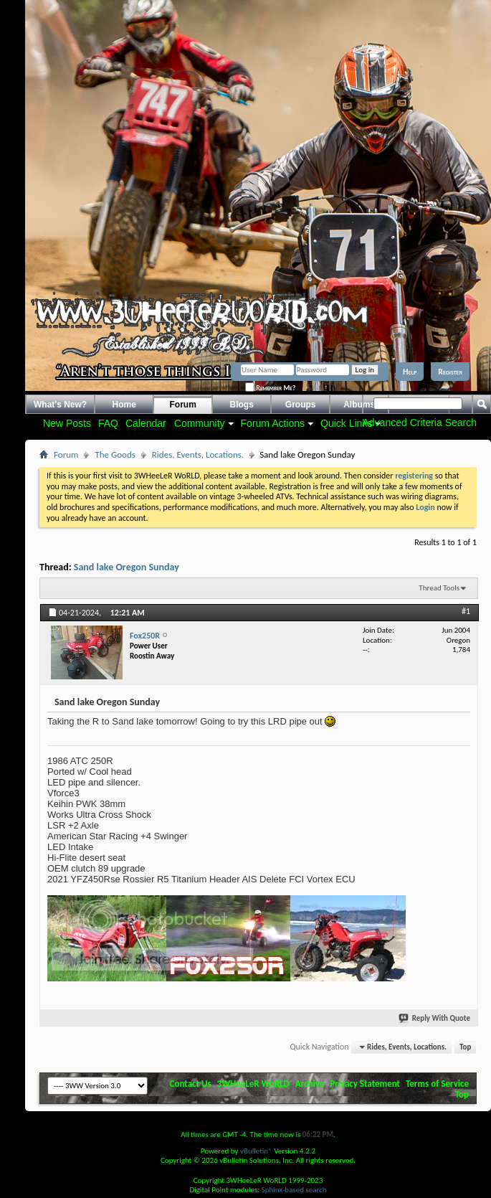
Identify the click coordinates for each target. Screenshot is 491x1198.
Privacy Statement (365, 1083)
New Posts (67, 423)
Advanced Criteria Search (419, 422)
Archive (310, 1083)
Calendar (145, 423)
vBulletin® (256, 1151)
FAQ (108, 423)
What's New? (60, 405)
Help (409, 372)
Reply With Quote (435, 1018)
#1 (466, 611)
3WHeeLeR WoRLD (253, 1083)
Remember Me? (270, 387)
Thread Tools (439, 588)
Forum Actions (273, 423)
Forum (183, 405)
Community (199, 423)
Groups (300, 405)
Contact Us (190, 1083)
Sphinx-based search (294, 1189)
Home (124, 405)
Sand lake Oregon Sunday (126, 567)
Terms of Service (437, 1083)
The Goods (115, 454)
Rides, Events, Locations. (198, 454)
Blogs (242, 405)
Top (465, 1047)
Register (450, 372)
